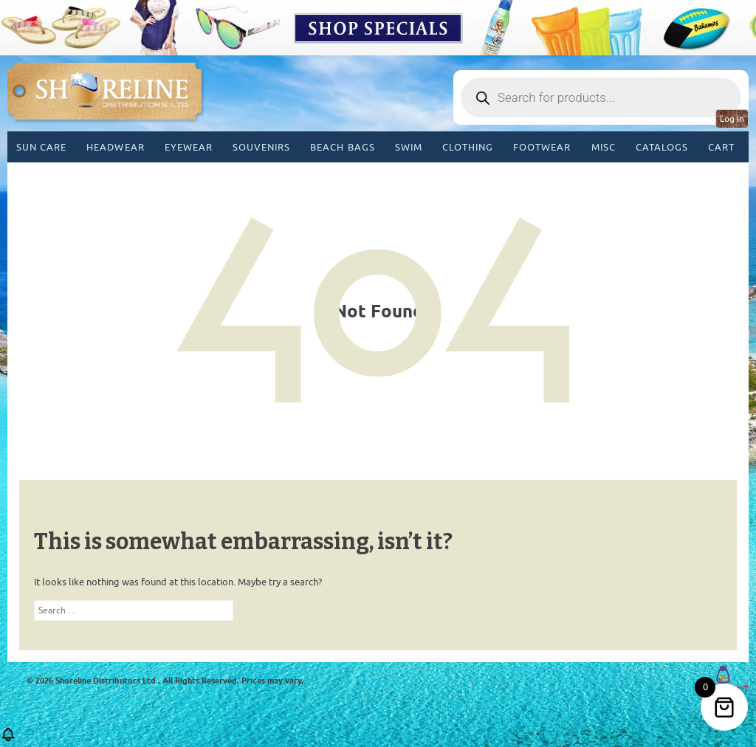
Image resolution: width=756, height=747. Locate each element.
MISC (603, 147)
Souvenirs (261, 147)
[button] (8, 739)
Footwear (542, 147)
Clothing (467, 147)
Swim (408, 147)
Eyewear (189, 147)
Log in (732, 119)
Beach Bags (342, 147)
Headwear (115, 147)
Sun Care (41, 147)
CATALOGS (662, 147)
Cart (721, 147)
